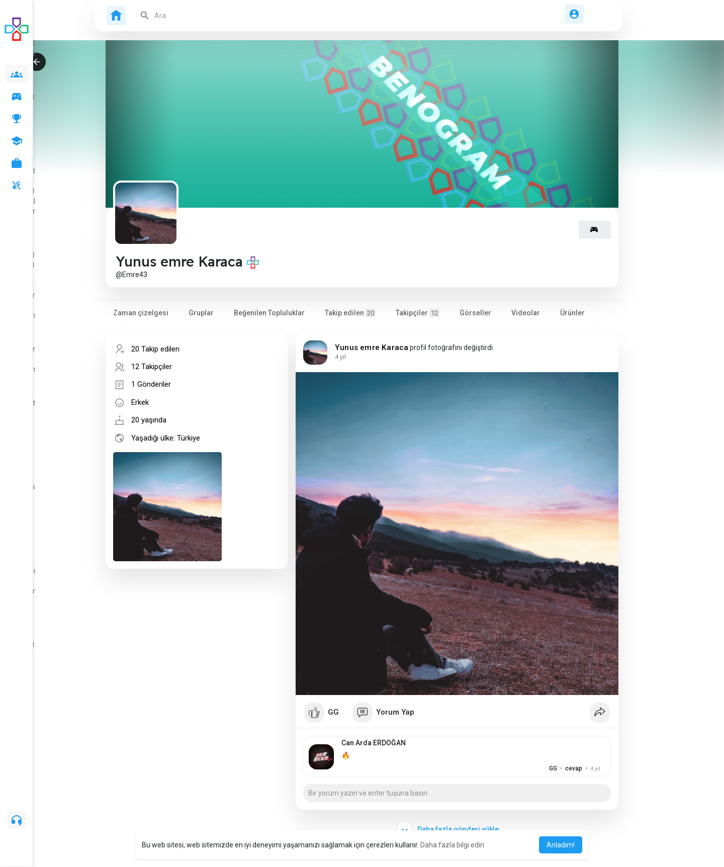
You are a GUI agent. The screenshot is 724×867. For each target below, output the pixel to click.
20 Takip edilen (155, 349)
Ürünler (572, 313)
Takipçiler (417, 313)
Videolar (525, 313)
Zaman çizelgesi (140, 313)
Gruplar (201, 313)
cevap (553, 768)
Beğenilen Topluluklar (269, 313)
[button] (236, 16)
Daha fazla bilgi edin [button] (452, 845)
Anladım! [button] (561, 845)
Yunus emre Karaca (371, 347)
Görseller (475, 313)
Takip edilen (350, 313)
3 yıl (340, 357)
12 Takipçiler (151, 366)
